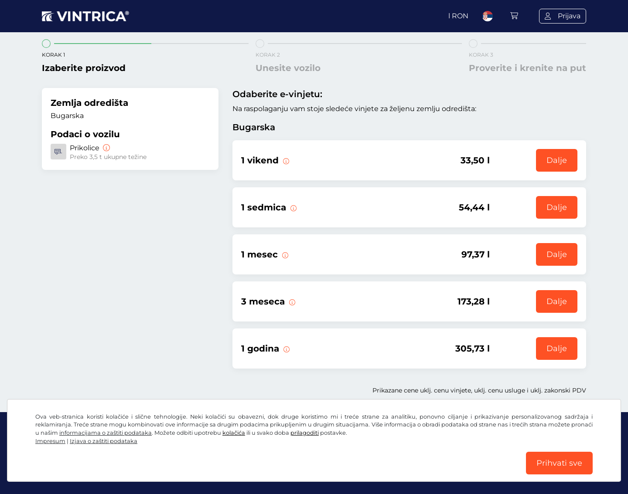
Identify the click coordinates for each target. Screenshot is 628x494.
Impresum (50, 441)
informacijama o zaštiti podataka (105, 433)
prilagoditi (304, 433)
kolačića (233, 433)
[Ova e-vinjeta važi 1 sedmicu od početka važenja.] (293, 207)
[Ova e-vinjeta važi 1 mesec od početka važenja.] (284, 254)
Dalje (556, 160)
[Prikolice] (105, 148)
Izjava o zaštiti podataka (103, 441)
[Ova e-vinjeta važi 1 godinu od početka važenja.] (286, 348)
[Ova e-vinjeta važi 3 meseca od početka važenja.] (291, 301)
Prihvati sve (559, 463)
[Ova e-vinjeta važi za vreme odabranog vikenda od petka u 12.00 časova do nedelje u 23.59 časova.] (285, 160)
